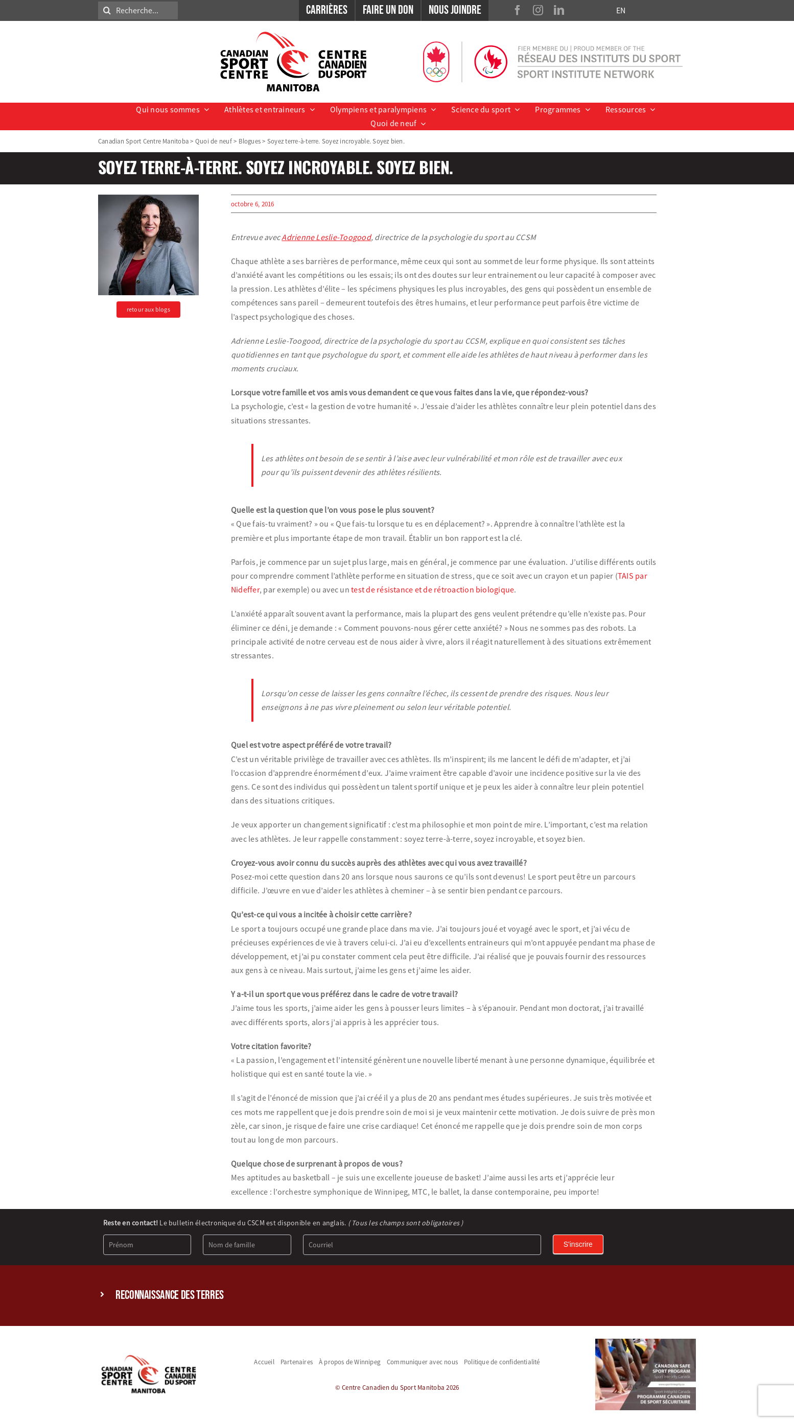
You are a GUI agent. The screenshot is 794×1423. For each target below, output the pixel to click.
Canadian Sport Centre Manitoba (143, 141)
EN (620, 10)
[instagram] (538, 10)
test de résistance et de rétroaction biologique (432, 589)
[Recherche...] (138, 10)
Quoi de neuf (213, 141)
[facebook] (517, 10)
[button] (397, 1295)
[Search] (107, 10)
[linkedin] (559, 10)
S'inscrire (578, 1244)
